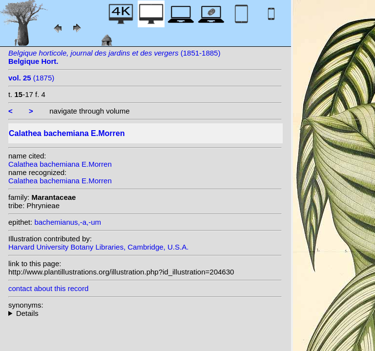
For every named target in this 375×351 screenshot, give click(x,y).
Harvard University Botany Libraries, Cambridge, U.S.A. (98, 247)
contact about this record (48, 288)
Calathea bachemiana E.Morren (60, 164)
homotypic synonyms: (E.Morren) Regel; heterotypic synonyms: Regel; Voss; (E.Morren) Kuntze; (145, 313)
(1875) (31, 78)
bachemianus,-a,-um (67, 222)
